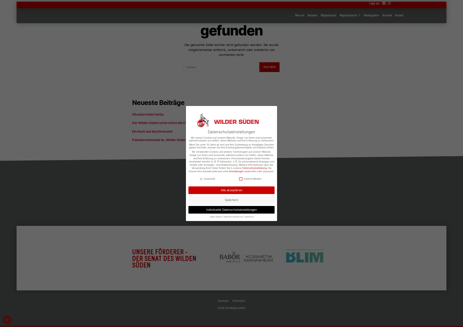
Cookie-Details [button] (215, 217)
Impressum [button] (249, 217)
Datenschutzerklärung (254, 168)
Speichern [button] (231, 200)
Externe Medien (250, 178)
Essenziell (207, 178)
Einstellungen (236, 171)
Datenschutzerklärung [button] (233, 217)
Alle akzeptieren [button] (231, 190)
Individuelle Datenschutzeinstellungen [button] (231, 209)
